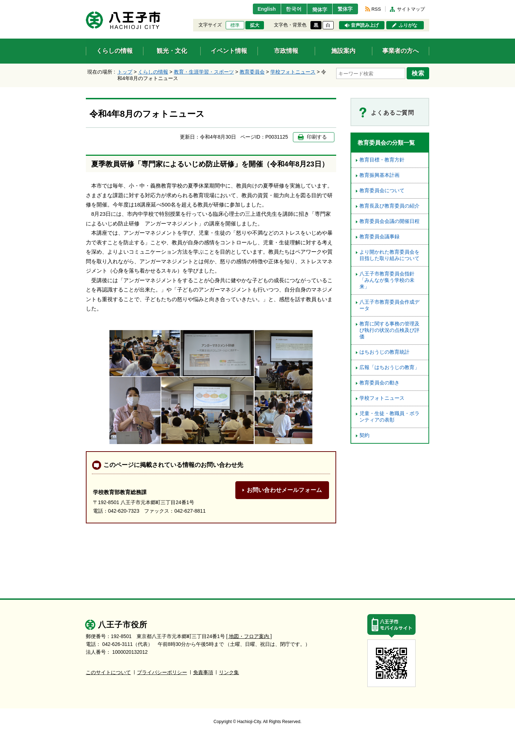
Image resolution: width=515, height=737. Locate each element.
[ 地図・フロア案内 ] (249, 636)
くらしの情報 (153, 72)
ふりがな (408, 25)
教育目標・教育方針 (381, 160)
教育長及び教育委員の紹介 (389, 206)
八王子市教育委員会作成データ (389, 305)
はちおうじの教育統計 (384, 352)
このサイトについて (108, 672)
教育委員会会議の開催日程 (389, 221)
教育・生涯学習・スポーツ (204, 72)
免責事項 (203, 672)
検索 (419, 72)
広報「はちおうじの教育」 (389, 367)
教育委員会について (381, 190)
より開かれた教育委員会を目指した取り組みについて (389, 255)
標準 (235, 25)
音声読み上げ (365, 25)
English (259, 9)
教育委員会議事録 (379, 236)
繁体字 (344, 9)
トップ (124, 72)
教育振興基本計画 (379, 175)
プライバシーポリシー (162, 672)
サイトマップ (411, 9)
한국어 (287, 9)
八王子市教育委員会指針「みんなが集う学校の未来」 (387, 280)
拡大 (254, 25)
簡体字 (315, 10)
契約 (364, 435)
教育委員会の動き (379, 382)
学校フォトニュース (292, 72)
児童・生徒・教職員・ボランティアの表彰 (389, 417)
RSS (376, 9)
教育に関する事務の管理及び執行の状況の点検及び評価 (389, 330)
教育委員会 (252, 72)
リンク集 (229, 672)
